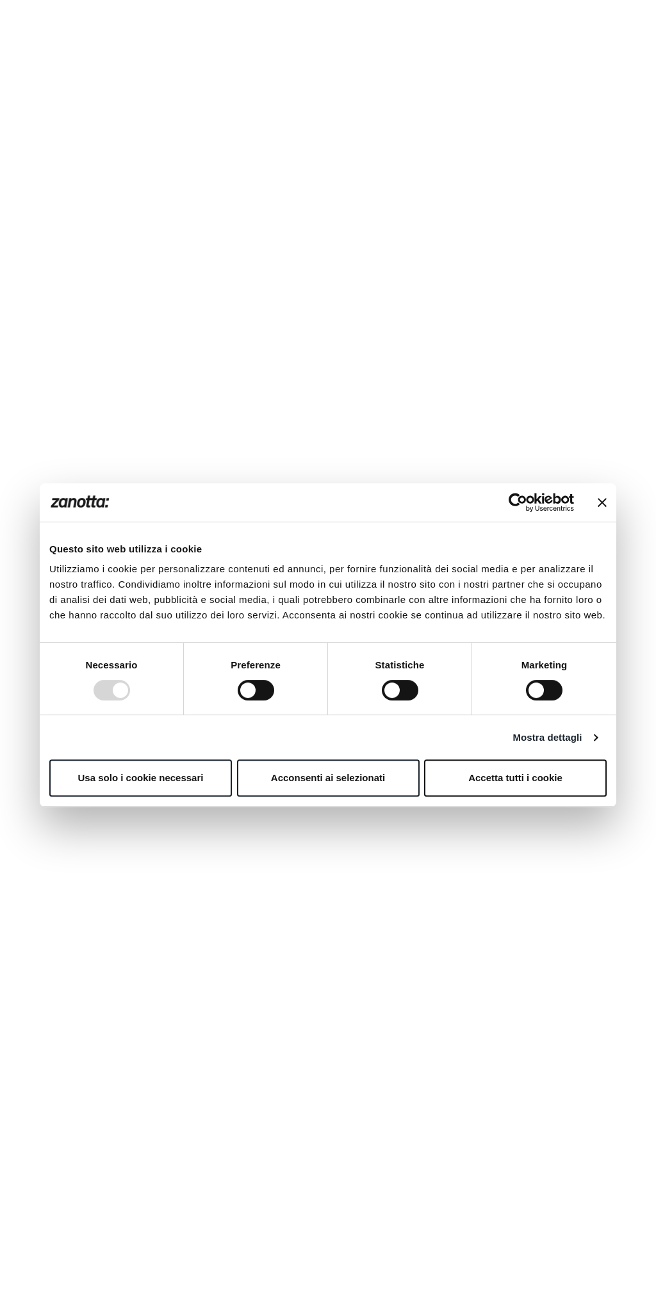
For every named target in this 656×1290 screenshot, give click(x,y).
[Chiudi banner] (602, 502)
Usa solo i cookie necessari (141, 777)
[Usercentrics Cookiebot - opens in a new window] (518, 502)
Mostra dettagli (547, 737)
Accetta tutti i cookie (515, 777)
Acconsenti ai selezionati (328, 777)
